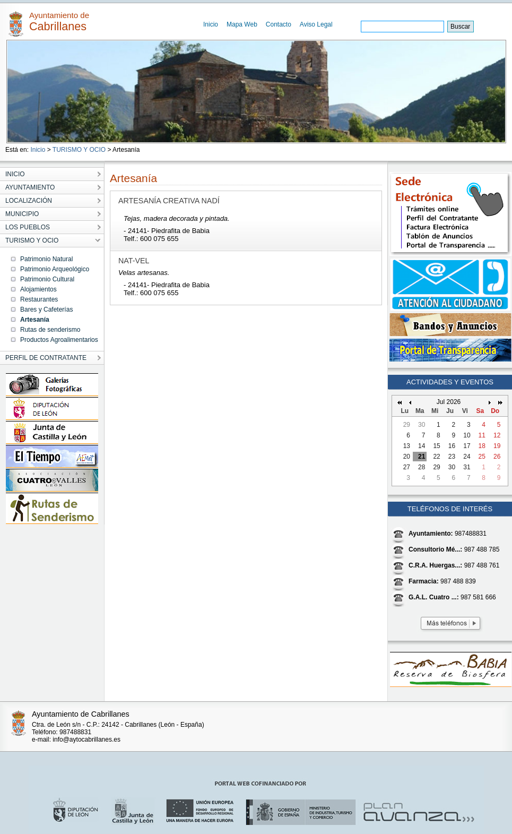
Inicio (210, 24)
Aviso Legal (316, 24)
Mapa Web (242, 24)
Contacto (278, 24)
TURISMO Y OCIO (79, 149)
